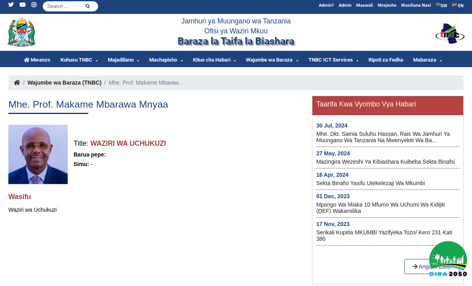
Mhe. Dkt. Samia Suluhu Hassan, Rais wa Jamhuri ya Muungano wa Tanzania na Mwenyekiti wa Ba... (383, 137)
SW (441, 5)
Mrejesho (387, 5)
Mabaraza (424, 60)
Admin (345, 5)
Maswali (364, 5)
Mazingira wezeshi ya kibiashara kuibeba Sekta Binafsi (385, 161)
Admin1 (326, 5)
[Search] (70, 6)
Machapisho (163, 60)
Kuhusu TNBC (76, 60)
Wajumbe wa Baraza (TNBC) (64, 82)
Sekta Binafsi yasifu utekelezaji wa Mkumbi (370, 183)
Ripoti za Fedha (386, 60)
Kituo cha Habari (211, 60)
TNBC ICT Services (330, 60)
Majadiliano (121, 60)
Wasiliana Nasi (416, 5)
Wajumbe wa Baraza (269, 60)
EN (458, 5)
